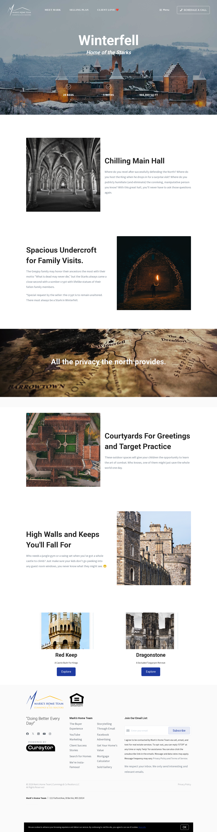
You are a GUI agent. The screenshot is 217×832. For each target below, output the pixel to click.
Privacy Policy (184, 784)
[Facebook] (27, 733)
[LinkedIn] (38, 733)
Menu (164, 10)
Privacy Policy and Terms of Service (170, 758)
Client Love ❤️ (108, 10)
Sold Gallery (104, 767)
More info (142, 827)
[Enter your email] (149, 731)
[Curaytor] (40, 750)
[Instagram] (50, 733)
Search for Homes (80, 756)
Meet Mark (53, 10)
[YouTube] (44, 733)
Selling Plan (79, 10)
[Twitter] (33, 733)
